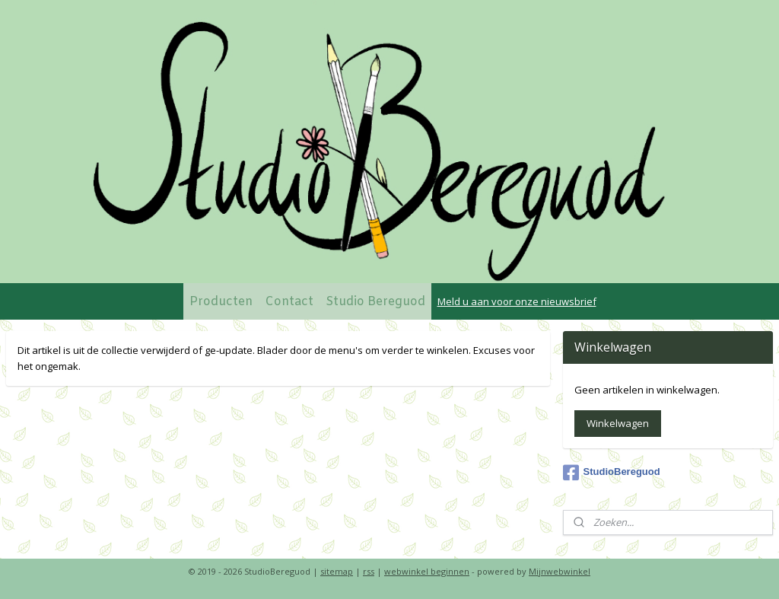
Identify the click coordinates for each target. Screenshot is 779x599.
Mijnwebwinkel (559, 571)
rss (368, 571)
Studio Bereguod (375, 302)
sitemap (336, 571)
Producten (221, 302)
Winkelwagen (618, 423)
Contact (289, 302)
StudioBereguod (611, 473)
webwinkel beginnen (426, 571)
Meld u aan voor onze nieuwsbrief (516, 301)
